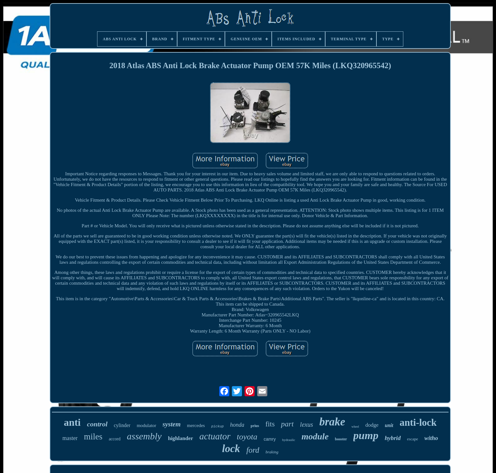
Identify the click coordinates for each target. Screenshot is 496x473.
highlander (180, 438)
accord (115, 439)
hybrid (393, 438)
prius (255, 426)
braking (272, 452)
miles (93, 436)
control (97, 424)
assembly (144, 436)
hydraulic (288, 440)
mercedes (196, 425)
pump (365, 435)
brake (332, 422)
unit (389, 425)
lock (231, 448)
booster (341, 439)
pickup (217, 426)
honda (237, 425)
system (172, 424)
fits (270, 424)
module (315, 436)
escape (412, 439)
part (287, 424)
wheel (355, 426)
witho (431, 438)
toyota (247, 436)
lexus (306, 424)
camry (270, 439)
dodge (372, 425)
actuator (214, 436)
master (70, 438)
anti (72, 422)
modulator (146, 425)
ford (252, 450)
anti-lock (418, 422)
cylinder (122, 425)
